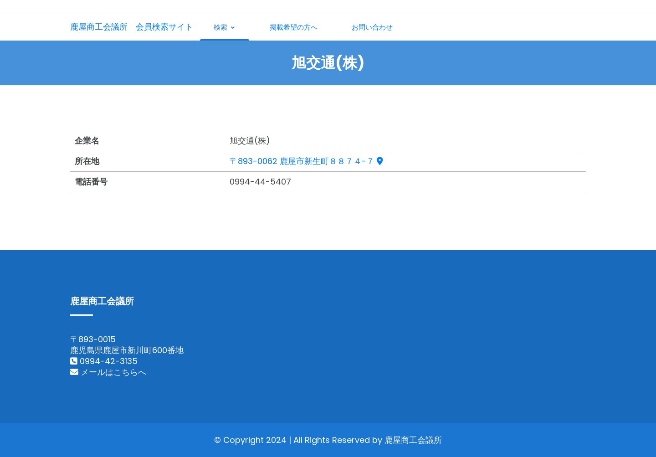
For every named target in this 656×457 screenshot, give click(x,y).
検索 (225, 27)
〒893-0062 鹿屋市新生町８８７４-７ (306, 161)
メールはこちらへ (108, 372)
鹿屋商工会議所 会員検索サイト (131, 26)
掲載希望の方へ (294, 27)
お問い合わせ (372, 27)
